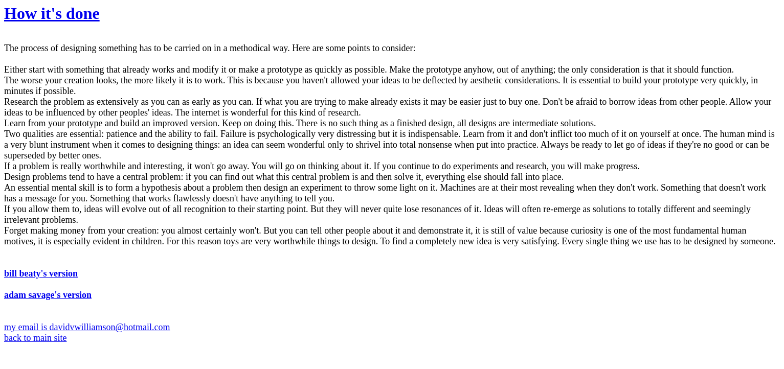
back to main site (35, 338)
